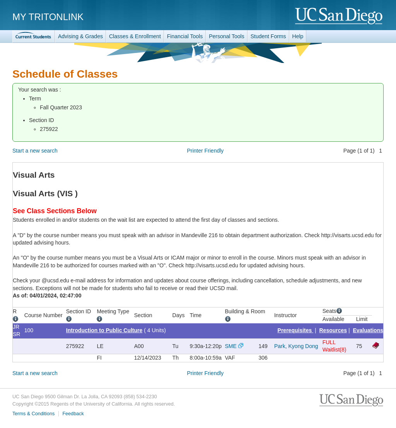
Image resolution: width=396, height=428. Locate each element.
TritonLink (33, 36)
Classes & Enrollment (135, 36)
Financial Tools (185, 36)
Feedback (73, 413)
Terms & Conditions (33, 413)
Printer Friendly (205, 151)
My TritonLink (48, 17)
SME (231, 346)
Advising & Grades (80, 36)
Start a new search (35, 151)
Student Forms (268, 36)
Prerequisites (296, 330)
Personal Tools (226, 36)
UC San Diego (339, 16)
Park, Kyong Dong (296, 346)
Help (298, 36)
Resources (333, 330)
